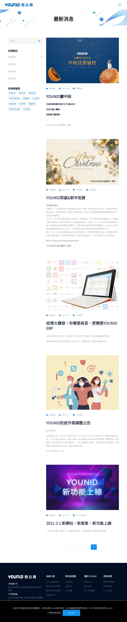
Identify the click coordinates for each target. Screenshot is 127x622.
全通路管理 (50, 595)
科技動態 (12, 104)
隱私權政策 (107, 586)
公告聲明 (22, 104)
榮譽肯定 (22, 93)
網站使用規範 (108, 581)
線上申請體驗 (89, 590)
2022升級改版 (14, 109)
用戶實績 (68, 590)
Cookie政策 (108, 590)
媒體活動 (32, 93)
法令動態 (36, 98)
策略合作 (12, 93)
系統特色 (68, 581)
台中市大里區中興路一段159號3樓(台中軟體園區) (25, 599)
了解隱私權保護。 (54, 612)
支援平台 (68, 586)
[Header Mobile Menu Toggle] (119, 5)
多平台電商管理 (52, 581)
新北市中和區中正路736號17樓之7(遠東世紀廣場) (24, 588)
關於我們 (87, 586)
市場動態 (26, 98)
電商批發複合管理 (53, 590)
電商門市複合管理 (53, 586)
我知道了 (71, 612)
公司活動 (26, 109)
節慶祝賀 (32, 104)
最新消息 (87, 581)
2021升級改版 (14, 98)
